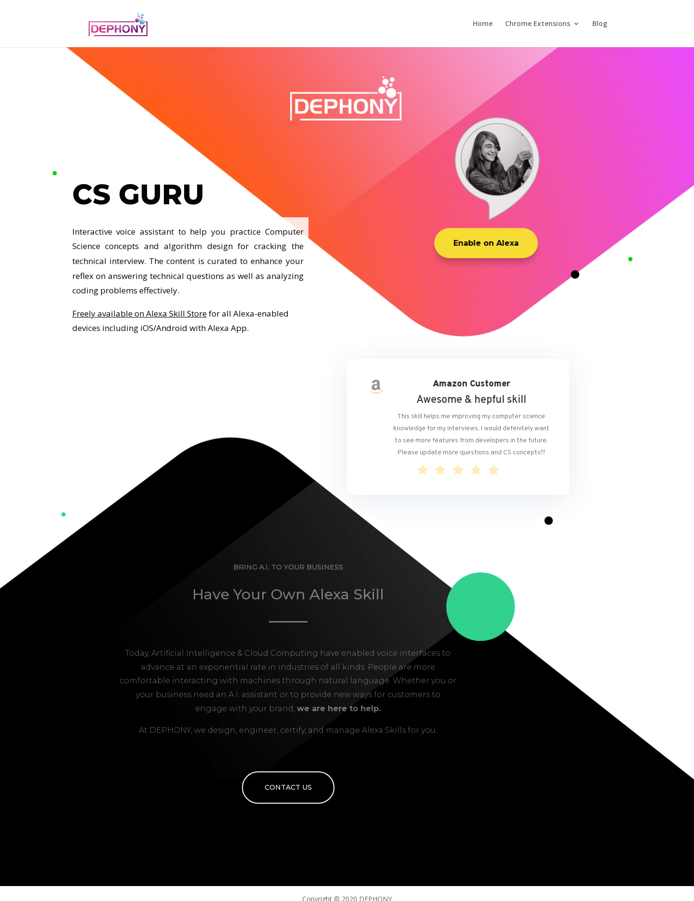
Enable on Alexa (486, 243)
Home (483, 24)
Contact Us (288, 787)
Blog (599, 24)
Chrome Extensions (537, 24)
